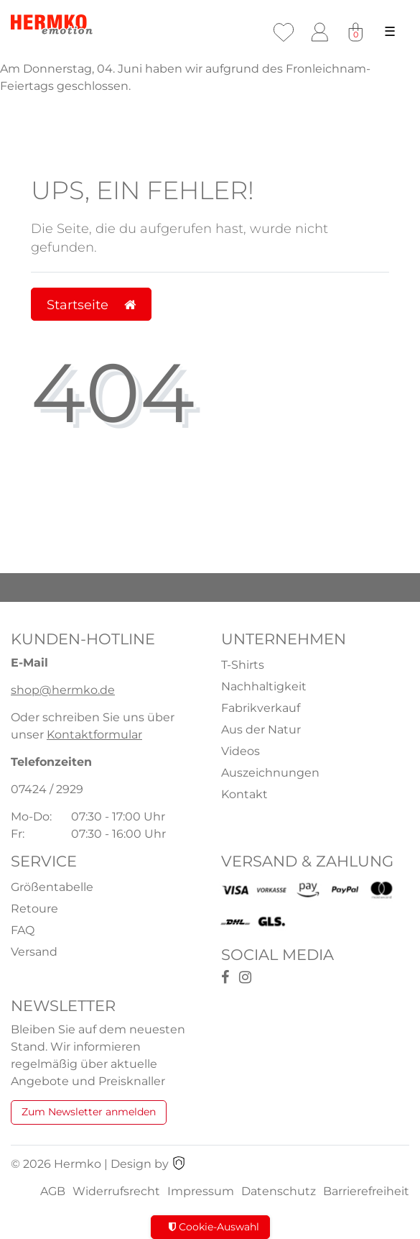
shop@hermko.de (63, 690)
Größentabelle (52, 887)
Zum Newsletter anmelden (89, 1111)
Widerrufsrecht (116, 1191)
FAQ (22, 930)
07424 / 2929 (47, 789)
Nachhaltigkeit (264, 686)
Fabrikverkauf (260, 708)
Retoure (34, 908)
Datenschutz (278, 1191)
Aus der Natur (261, 729)
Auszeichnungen (270, 772)
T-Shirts (242, 665)
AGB (52, 1191)
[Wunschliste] (284, 32)
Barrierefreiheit (366, 1191)
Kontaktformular (94, 734)
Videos (240, 751)
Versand (34, 952)
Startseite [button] (91, 304)
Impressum (200, 1191)
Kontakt (244, 794)
